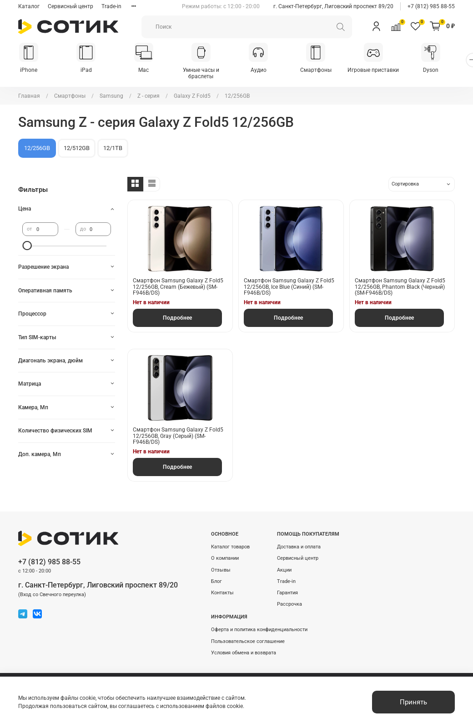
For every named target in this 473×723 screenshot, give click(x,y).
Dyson (443, 70)
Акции (284, 570)
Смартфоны (325, 70)
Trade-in (111, 6)
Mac (148, 70)
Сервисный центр (70, 6)
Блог (216, 582)
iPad (89, 70)
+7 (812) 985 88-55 (431, 6)
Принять (413, 702)
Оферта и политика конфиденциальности (259, 630)
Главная (29, 96)
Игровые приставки (384, 70)
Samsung (111, 96)
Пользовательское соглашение (248, 642)
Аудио (266, 70)
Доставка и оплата (299, 547)
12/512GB (77, 148)
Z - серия (148, 96)
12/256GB (37, 148)
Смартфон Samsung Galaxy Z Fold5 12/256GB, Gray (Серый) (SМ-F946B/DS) (178, 436)
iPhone (29, 70)
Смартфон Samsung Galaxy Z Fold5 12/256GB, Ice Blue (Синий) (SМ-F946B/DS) (289, 287)
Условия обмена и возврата (243, 653)
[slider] (27, 246)
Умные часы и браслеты (207, 73)
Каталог (29, 6)
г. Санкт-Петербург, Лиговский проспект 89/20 (333, 6)
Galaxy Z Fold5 (192, 96)
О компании (225, 559)
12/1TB (112, 148)
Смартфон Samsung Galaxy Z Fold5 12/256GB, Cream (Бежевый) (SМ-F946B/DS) (178, 287)
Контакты (222, 593)
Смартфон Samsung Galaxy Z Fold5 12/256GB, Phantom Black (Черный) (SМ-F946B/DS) (400, 287)
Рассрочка (289, 605)
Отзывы (221, 570)
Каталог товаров (230, 547)
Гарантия (287, 593)
